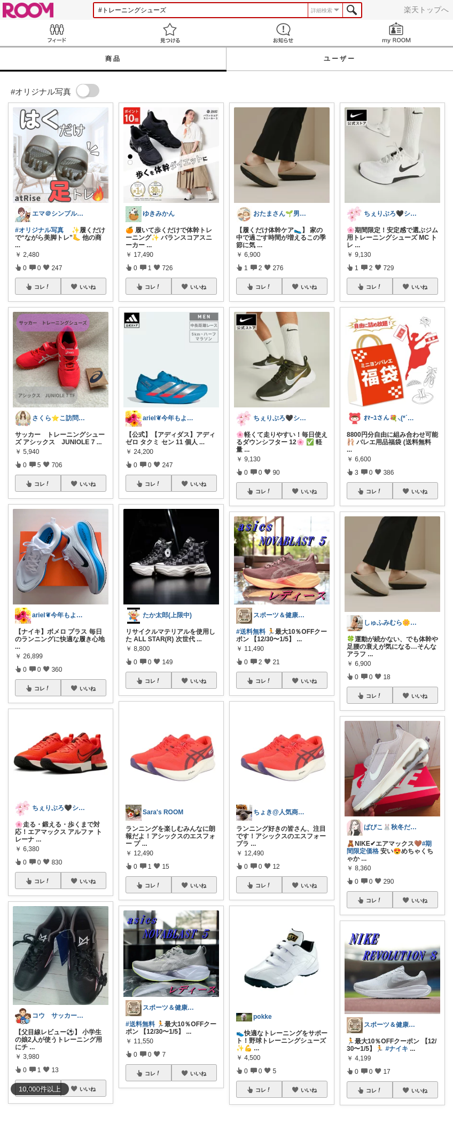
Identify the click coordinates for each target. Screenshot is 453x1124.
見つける (169, 33)
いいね (88, 286)
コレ (42, 286)
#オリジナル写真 (39, 230)
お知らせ (283, 33)
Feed (56, 33)
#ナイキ (396, 1048)
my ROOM (396, 33)
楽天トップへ (426, 9)
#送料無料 (140, 1024)
